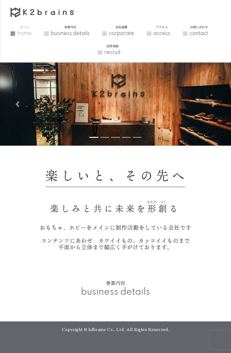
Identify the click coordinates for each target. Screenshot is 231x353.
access (161, 30)
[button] (17, 104)
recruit (112, 49)
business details (70, 30)
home (24, 30)
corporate (121, 30)
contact (198, 30)
